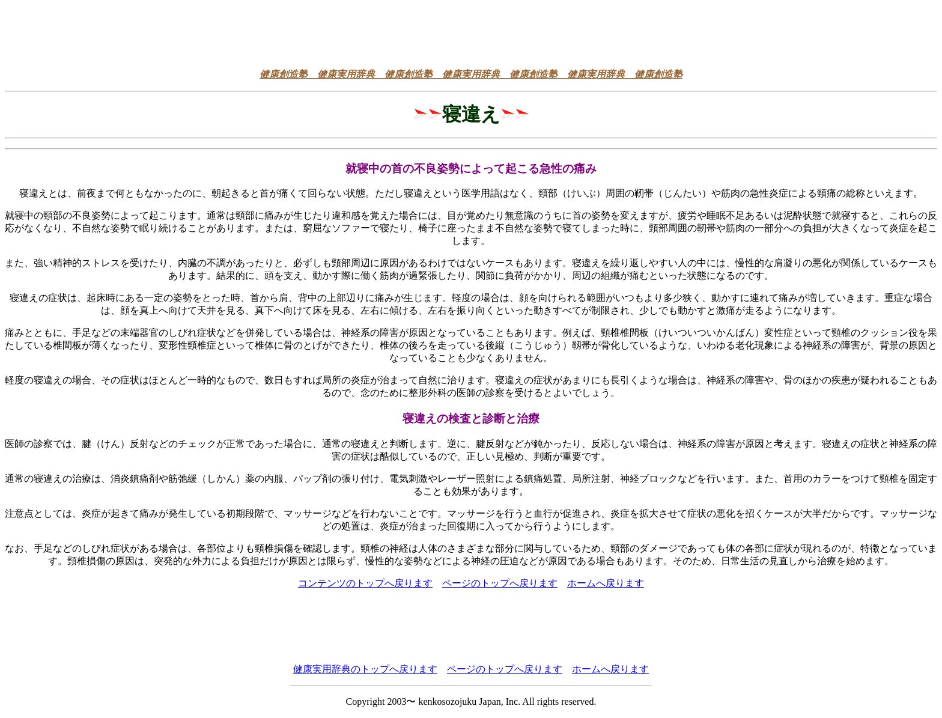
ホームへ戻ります (605, 583)
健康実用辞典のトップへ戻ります (365, 669)
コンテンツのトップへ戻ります (365, 583)
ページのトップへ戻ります (500, 583)
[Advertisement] (471, 32)
